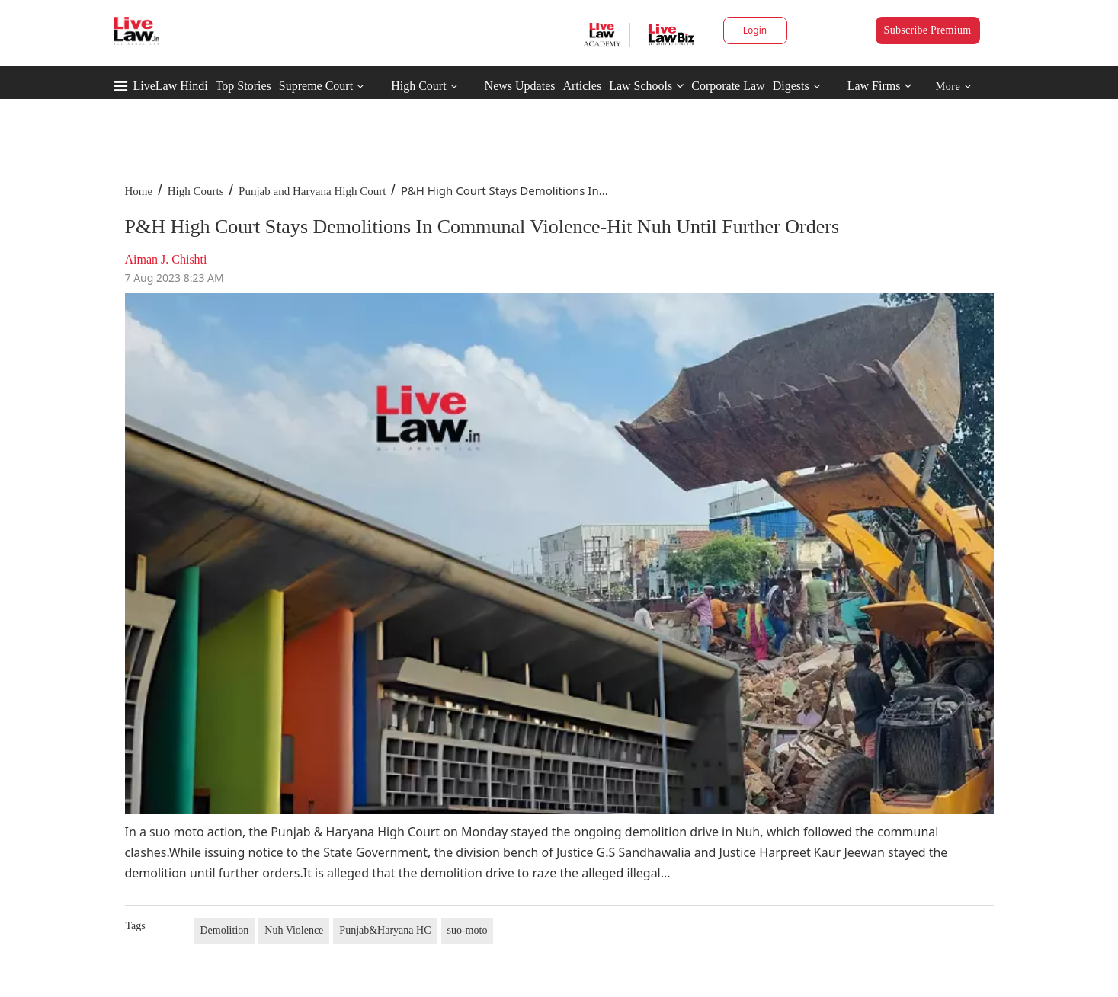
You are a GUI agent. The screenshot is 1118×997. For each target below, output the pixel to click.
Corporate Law (727, 85)
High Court (418, 85)
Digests (791, 85)
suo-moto (467, 930)
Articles (581, 85)
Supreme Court (316, 85)
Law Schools (646, 85)
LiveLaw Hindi (170, 85)
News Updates (520, 85)
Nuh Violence (293, 930)
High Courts (196, 191)
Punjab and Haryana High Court (312, 191)
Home (139, 191)
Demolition (224, 930)
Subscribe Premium (928, 30)
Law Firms (879, 85)
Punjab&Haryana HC (385, 930)
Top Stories (243, 85)
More (954, 86)
